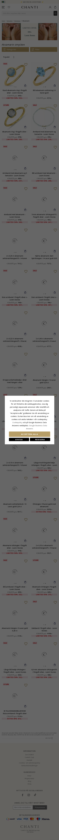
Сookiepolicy (17, 422)
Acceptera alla (29, 434)
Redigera (40, 439)
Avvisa (19, 439)
